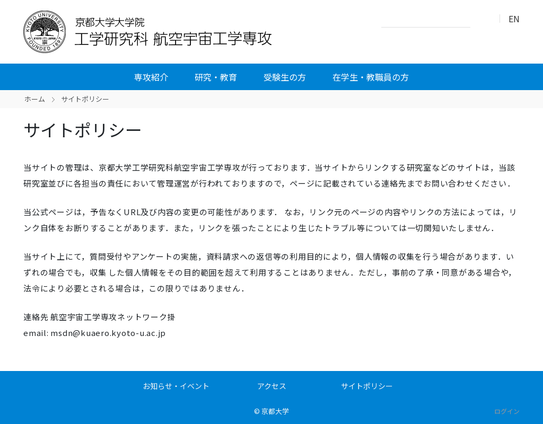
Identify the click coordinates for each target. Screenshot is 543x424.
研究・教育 (216, 76)
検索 (481, 19)
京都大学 (275, 411)
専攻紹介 (151, 76)
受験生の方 (285, 76)
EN (514, 18)
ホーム (34, 99)
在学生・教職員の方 (370, 76)
